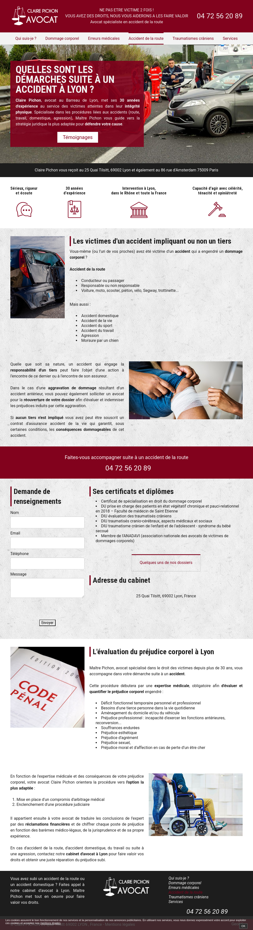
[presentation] (47, 610)
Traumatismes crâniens (193, 38)
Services (230, 38)
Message (18, 574)
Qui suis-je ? (25, 38)
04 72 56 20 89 (220, 16)
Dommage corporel (62, 38)
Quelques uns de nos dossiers (166, 562)
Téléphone (19, 553)
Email (15, 533)
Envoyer (47, 622)
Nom (14, 512)
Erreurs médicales (104, 38)
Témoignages (78, 137)
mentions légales (50, 923)
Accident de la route (146, 38)
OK (243, 926)
